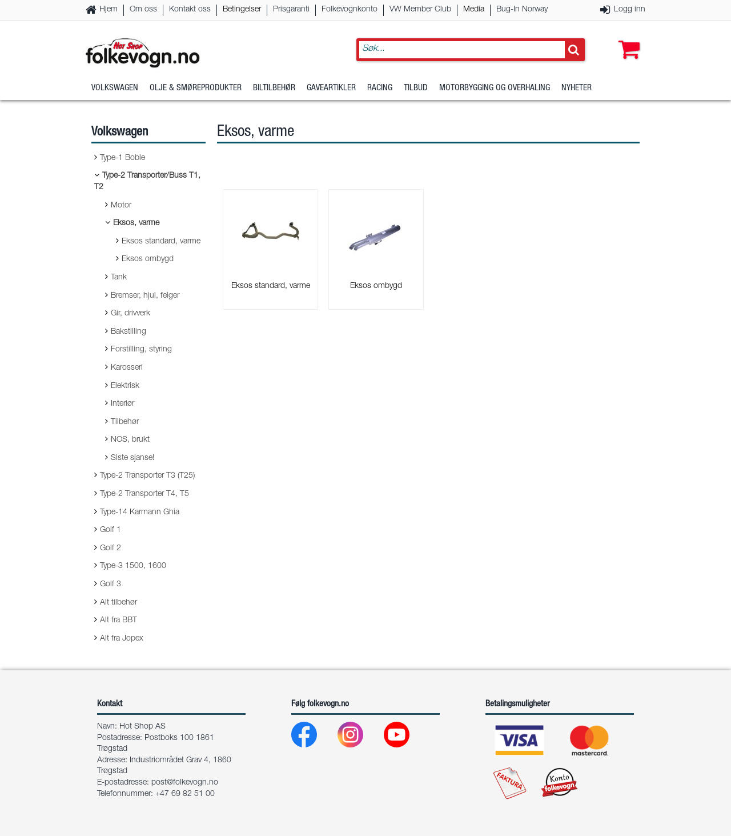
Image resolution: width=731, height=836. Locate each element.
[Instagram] (359, 737)
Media (473, 10)
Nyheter (576, 88)
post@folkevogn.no (184, 783)
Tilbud (416, 88)
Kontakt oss (190, 10)
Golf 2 (110, 549)
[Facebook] (313, 737)
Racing (379, 88)
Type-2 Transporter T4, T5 (144, 494)
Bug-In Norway (522, 10)
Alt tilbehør (118, 603)
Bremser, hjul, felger (145, 296)
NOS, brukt (130, 440)
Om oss (143, 10)
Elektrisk (125, 386)
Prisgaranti (291, 10)
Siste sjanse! (132, 458)
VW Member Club (420, 10)
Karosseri (127, 368)
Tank (119, 278)
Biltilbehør (274, 88)
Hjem (108, 10)
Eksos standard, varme (161, 242)
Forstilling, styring (141, 350)
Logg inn (629, 10)
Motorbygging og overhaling (494, 88)
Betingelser (242, 10)
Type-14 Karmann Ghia (139, 513)
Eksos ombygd (148, 259)
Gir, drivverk (130, 314)
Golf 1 (110, 530)
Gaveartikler (331, 88)
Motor (121, 206)
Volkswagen (114, 88)
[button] (626, 38)
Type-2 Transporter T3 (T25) (147, 476)
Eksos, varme (136, 223)
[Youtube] (406, 737)
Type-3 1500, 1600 (133, 566)
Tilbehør (125, 422)
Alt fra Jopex (121, 639)
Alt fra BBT (118, 621)
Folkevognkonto (349, 10)
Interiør (122, 404)
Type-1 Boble (122, 158)
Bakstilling (128, 332)
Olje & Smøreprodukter (196, 88)
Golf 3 (110, 585)
